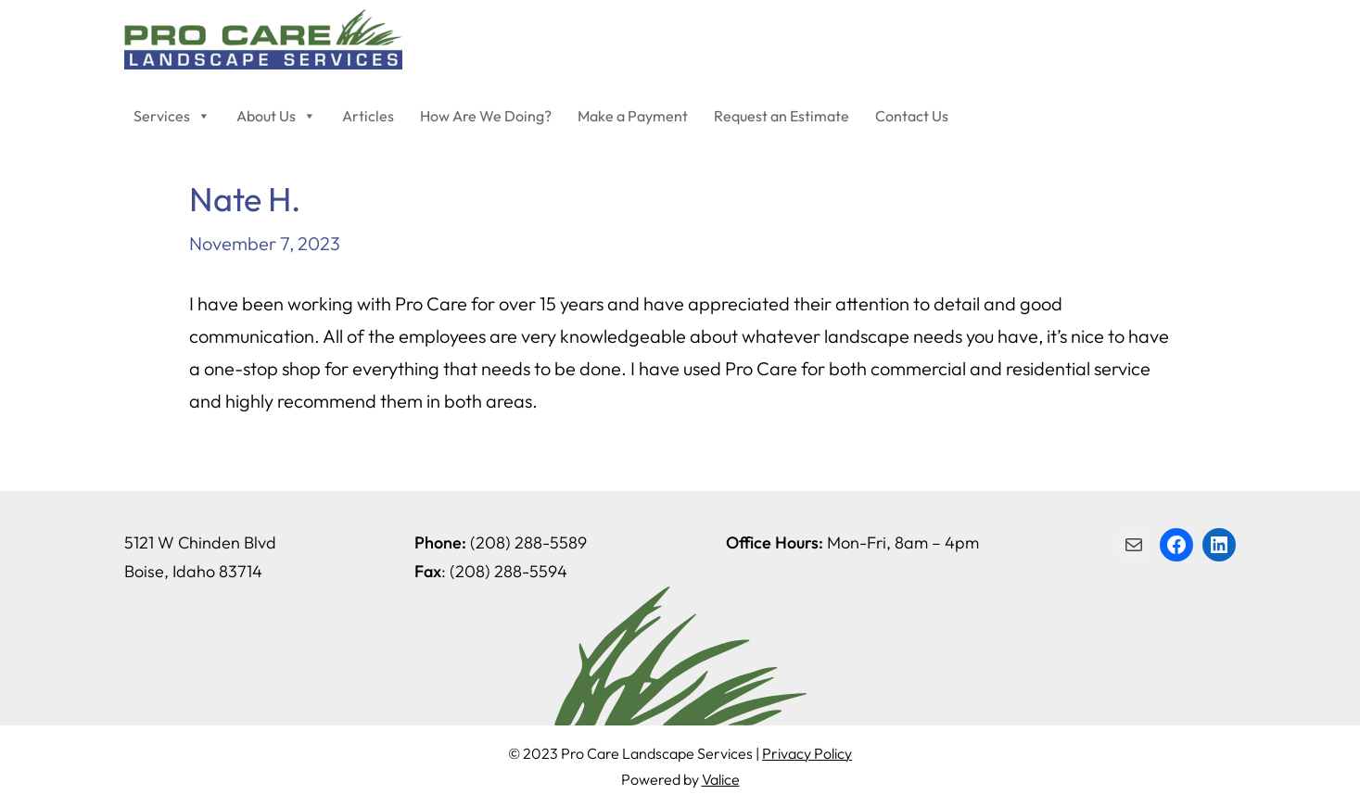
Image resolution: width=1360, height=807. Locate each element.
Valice (721, 779)
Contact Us (911, 116)
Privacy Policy (807, 753)
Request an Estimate (781, 116)
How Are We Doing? (486, 116)
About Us (276, 115)
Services (171, 115)
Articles (368, 116)
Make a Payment (633, 116)
